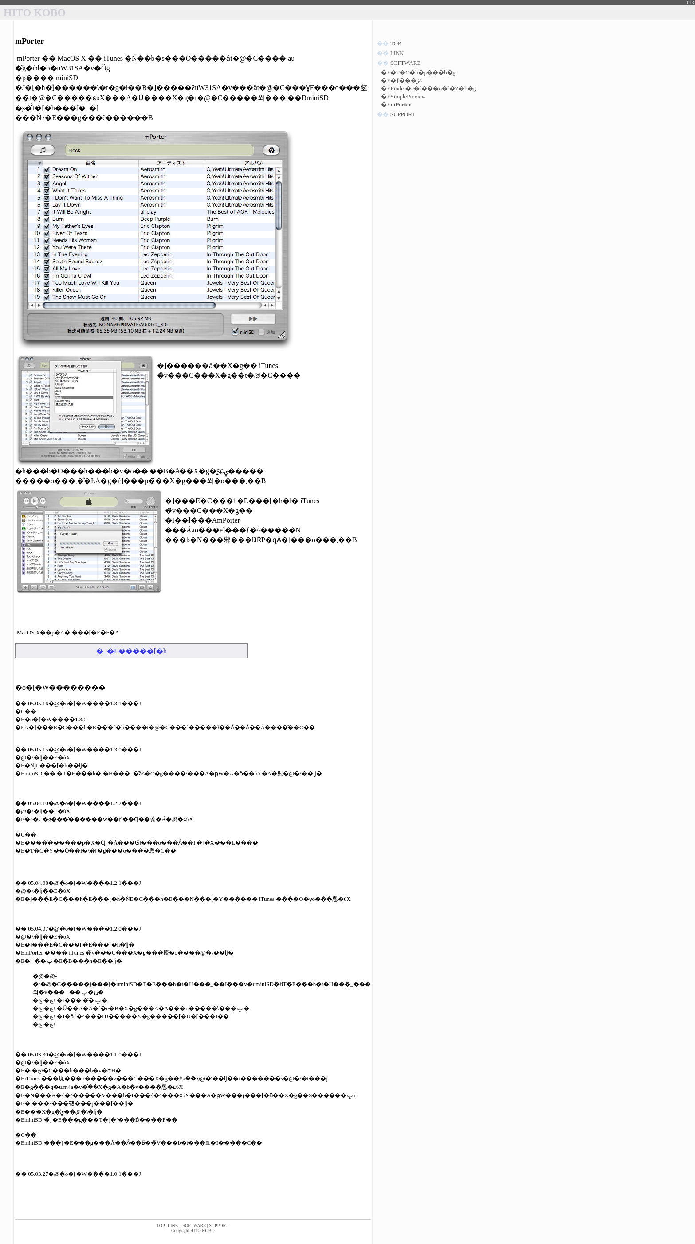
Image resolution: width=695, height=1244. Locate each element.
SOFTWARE (194, 1225)
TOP (161, 1225)
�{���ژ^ (405, 80)
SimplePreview (407, 96)
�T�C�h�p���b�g (422, 72)
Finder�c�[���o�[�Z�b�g (433, 88)
